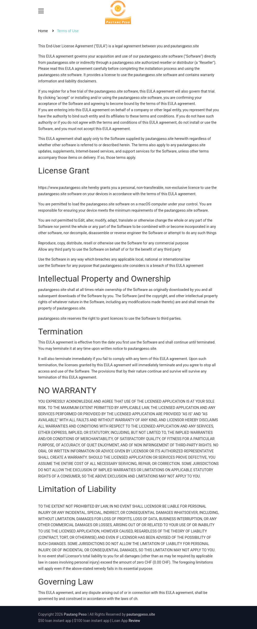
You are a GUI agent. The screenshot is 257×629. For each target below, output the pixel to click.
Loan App (120, 621)
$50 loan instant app (55, 621)
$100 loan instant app (92, 621)
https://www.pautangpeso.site (63, 188)
